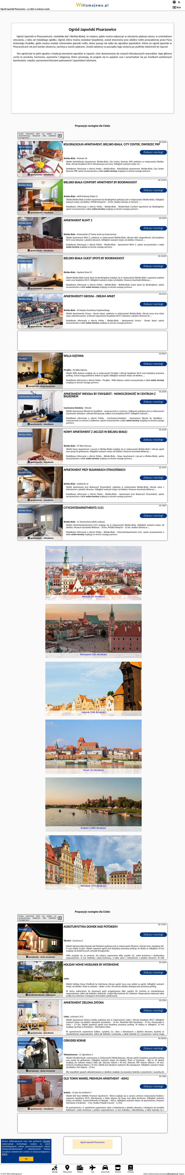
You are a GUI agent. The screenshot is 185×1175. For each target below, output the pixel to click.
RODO (4, 1154)
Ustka (21, 967)
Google (47, 1141)
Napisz (181, 1174)
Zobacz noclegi (153, 152)
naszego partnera (142, 171)
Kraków (22, 1081)
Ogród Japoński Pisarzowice (92, 1142)
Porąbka (23, 358)
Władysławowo (26, 1043)
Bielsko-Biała (25, 147)
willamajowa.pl (92, 5)
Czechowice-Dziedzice (30, 396)
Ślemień (23, 929)
